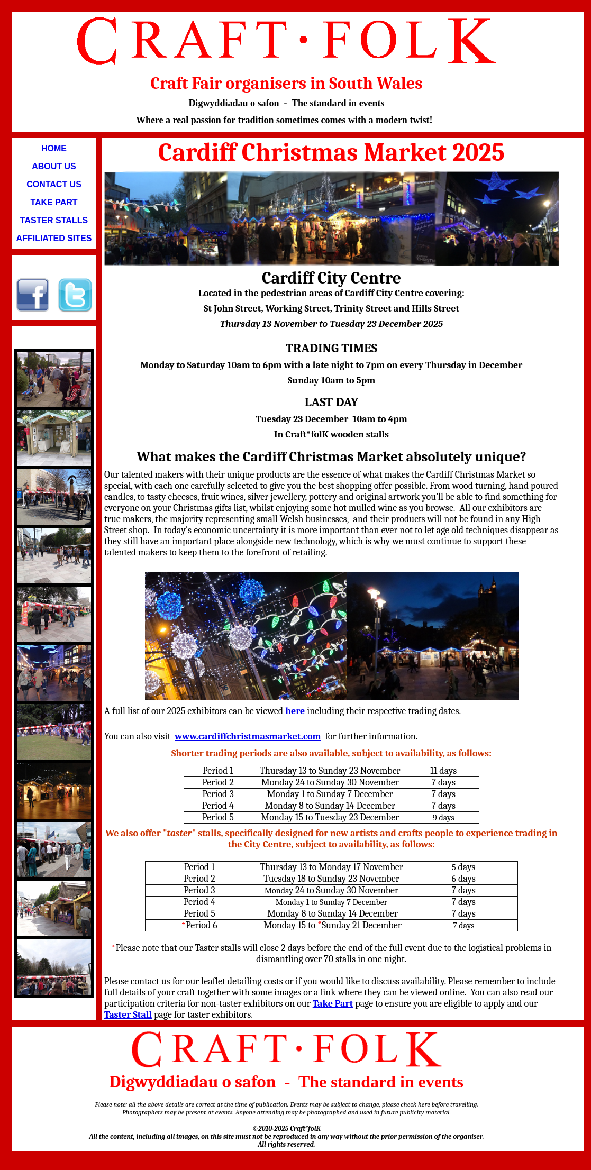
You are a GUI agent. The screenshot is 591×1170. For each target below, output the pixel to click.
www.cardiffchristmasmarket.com (248, 736)
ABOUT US (54, 166)
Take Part (333, 1003)
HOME (54, 148)
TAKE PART (53, 202)
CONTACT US (53, 184)
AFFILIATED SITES (54, 238)
